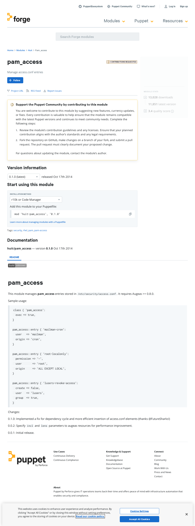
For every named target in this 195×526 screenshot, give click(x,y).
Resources (175, 20)
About (157, 455)
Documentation (114, 464)
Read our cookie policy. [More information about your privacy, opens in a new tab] (90, 516)
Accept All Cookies (139, 519)
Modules (114, 20)
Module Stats (151, 92)
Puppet (143, 20)
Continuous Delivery (64, 455)
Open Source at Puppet (118, 468)
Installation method (20, 194)
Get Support (112, 455)
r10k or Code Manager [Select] (36, 199)
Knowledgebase (114, 460)
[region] (97, 514)
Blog (156, 464)
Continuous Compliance (66, 460)
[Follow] (15, 80)
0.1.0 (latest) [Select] (23, 177)
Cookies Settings (139, 511)
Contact (158, 476)
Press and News (162, 472)
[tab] (14, 257)
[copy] (130, 214)
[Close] (186, 514)
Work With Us (161, 468)
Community (160, 460)
